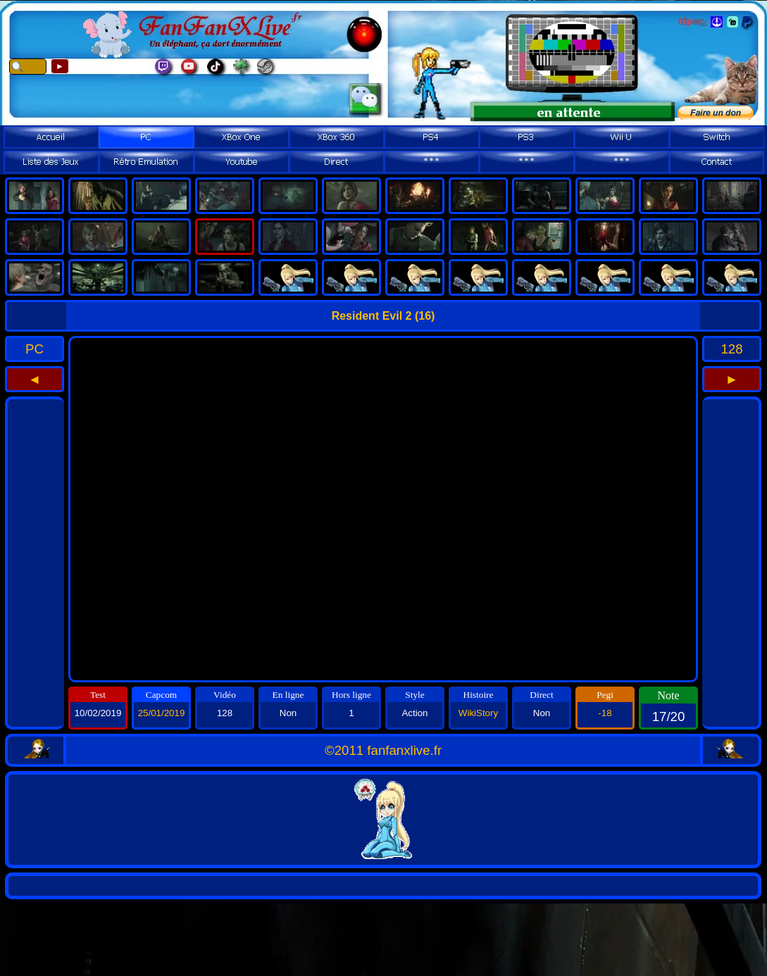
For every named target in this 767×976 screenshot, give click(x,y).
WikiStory (478, 713)
